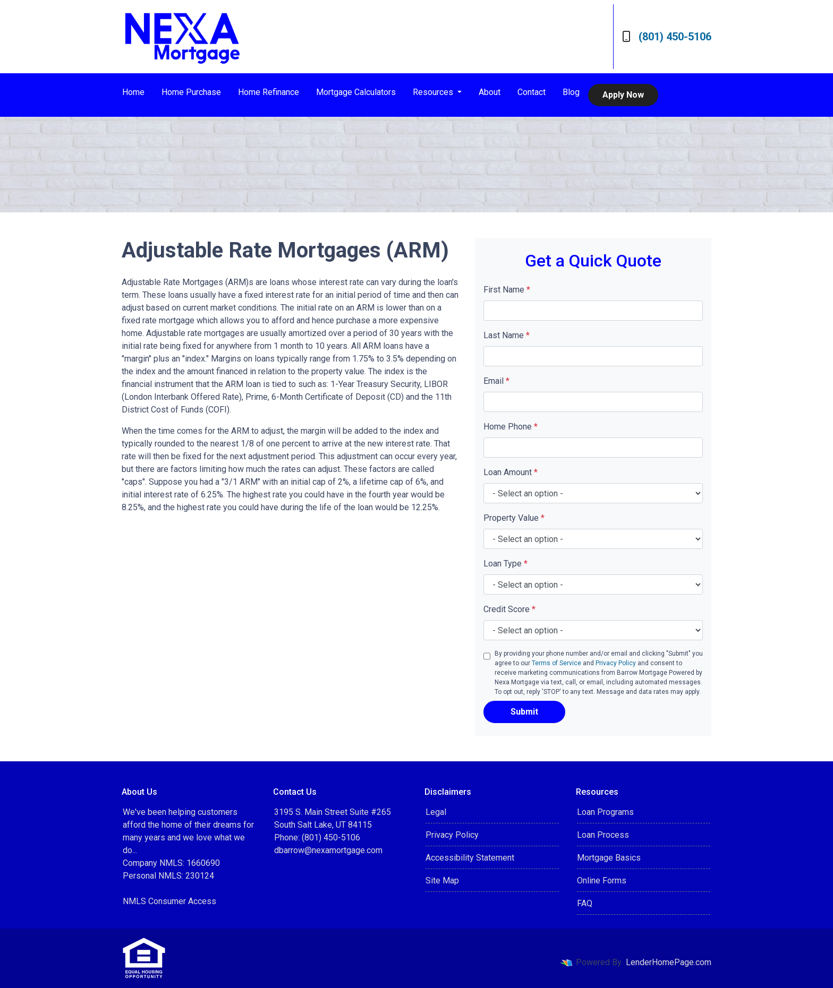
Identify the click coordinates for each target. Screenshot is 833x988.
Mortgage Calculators (356, 92)
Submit (524, 712)
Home (133, 92)
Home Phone (510, 427)
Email (496, 381)
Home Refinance (268, 92)
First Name (506, 290)
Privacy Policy (616, 663)
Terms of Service (556, 663)
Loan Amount (510, 472)
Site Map (442, 880)
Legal (436, 812)
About (489, 92)
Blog (571, 92)
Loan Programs (605, 812)
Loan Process (603, 835)
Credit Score (509, 609)
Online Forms (601, 880)
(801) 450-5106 (666, 36)
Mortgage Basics (609, 858)
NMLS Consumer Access (169, 901)
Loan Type (505, 564)
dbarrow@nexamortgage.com (328, 850)
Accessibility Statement (470, 858)
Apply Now (623, 95)
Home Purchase (191, 92)
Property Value (514, 518)
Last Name (506, 335)
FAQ (584, 903)
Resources (434, 92)
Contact (531, 92)
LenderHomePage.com (668, 962)
